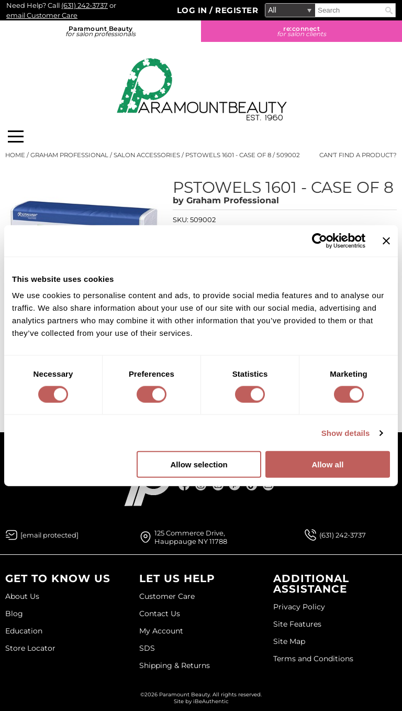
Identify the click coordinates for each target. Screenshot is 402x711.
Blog (14, 613)
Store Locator (30, 648)
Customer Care (167, 596)
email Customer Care (41, 15)
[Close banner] (386, 240)
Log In (193, 10)
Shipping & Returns (174, 665)
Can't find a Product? (358, 155)
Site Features (297, 624)
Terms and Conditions (313, 658)
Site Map (289, 641)
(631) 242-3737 (84, 5)
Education (23, 631)
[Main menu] (15, 136)
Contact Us (159, 613)
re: (301, 31)
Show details (345, 432)
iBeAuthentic (211, 701)
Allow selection (199, 464)
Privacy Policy (299, 606)
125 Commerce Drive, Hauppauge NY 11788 (190, 537)
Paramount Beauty (100, 31)
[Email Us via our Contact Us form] (49, 535)
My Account (161, 631)
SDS (147, 648)
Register (236, 10)
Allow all (327, 464)
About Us (22, 596)
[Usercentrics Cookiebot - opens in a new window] (319, 240)
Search (389, 10)
